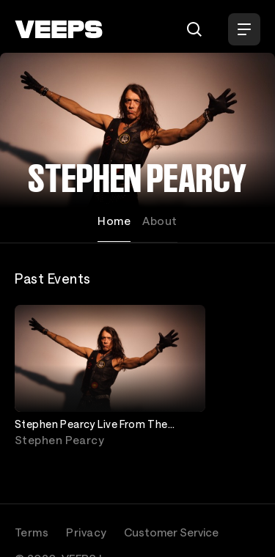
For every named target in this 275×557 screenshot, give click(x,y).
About (159, 220)
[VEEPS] (59, 29)
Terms (31, 532)
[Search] (194, 29)
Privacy (86, 532)
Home (114, 220)
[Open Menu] (244, 29)
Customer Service (171, 532)
